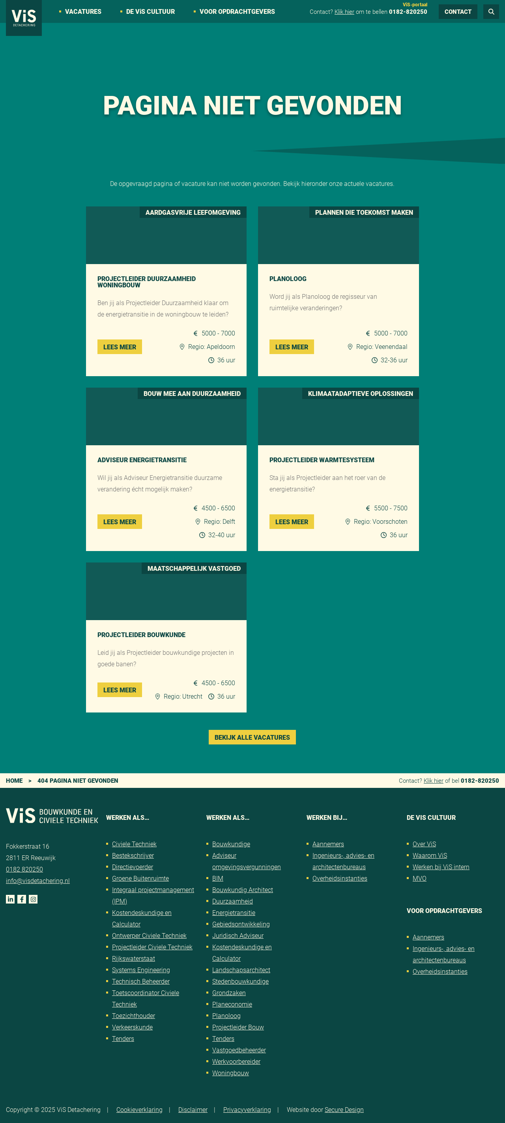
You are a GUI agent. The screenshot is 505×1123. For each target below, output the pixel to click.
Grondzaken (229, 992)
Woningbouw (230, 1073)
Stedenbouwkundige (240, 981)
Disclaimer (193, 1109)
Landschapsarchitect (241, 970)
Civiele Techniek (134, 844)
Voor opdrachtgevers (237, 11)
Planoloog (226, 1015)
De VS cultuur (150, 11)
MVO (419, 878)
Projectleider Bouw (238, 1027)
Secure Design (344, 1109)
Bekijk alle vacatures (252, 737)
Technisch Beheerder (141, 981)
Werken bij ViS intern (441, 866)
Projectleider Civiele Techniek (152, 947)
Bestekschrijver (133, 855)
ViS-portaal (415, 4)
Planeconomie (232, 1004)
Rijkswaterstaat (133, 958)
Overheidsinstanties (339, 878)
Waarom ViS (430, 855)
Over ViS (424, 844)
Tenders (123, 1038)
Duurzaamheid (232, 901)
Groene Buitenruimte (140, 878)
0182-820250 (408, 11)
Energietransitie (233, 912)
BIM (217, 878)
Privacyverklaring (247, 1109)
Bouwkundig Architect (242, 889)
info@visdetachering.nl (38, 880)
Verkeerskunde (132, 1027)
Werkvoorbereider (236, 1061)
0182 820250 (24, 869)
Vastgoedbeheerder (239, 1050)
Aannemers (328, 844)
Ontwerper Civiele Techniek (149, 935)
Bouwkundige (231, 844)
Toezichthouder (133, 1015)
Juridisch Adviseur (238, 935)
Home (14, 780)
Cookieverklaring (139, 1109)
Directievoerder (132, 866)
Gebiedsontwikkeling (241, 924)
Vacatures (83, 11)
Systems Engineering (141, 970)
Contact (458, 11)
